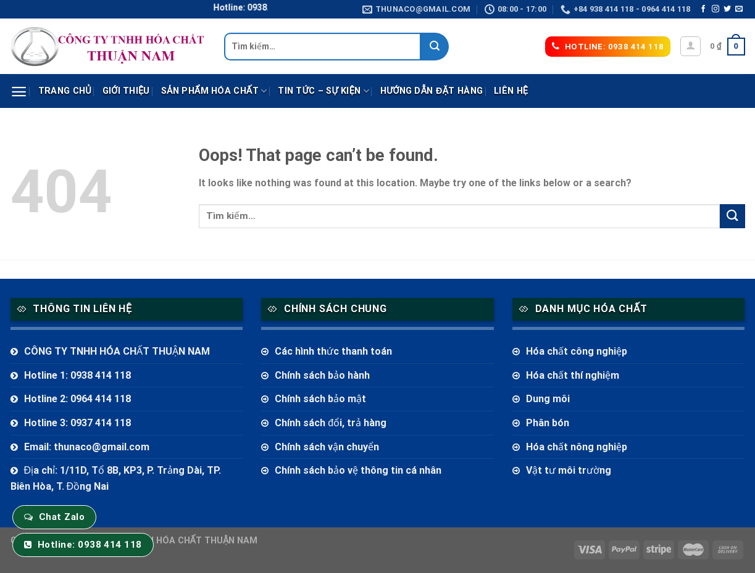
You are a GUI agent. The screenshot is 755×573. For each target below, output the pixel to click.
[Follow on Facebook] (703, 9)
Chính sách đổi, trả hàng (330, 423)
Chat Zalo (62, 516)
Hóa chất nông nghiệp (576, 447)
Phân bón (547, 423)
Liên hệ (511, 91)
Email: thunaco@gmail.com (86, 447)
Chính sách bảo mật (320, 399)
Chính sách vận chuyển (327, 447)
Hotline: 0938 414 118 (90, 544)
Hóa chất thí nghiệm (572, 375)
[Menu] (18, 91)
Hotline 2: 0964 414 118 (77, 399)
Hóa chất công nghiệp (576, 351)
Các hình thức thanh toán (333, 351)
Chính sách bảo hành (322, 375)
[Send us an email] (739, 9)
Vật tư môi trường (568, 470)
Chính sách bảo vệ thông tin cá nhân (358, 470)
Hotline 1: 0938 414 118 (77, 375)
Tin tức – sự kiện (323, 91)
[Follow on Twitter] (727, 9)
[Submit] (435, 46)
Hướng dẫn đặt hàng (431, 91)
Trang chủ (64, 91)
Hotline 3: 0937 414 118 (77, 423)
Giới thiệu (126, 91)
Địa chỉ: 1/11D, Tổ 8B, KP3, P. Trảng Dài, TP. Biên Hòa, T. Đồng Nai (116, 478)
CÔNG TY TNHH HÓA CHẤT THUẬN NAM (117, 351)
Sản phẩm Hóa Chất (214, 91)
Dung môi (548, 399)
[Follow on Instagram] (715, 9)
